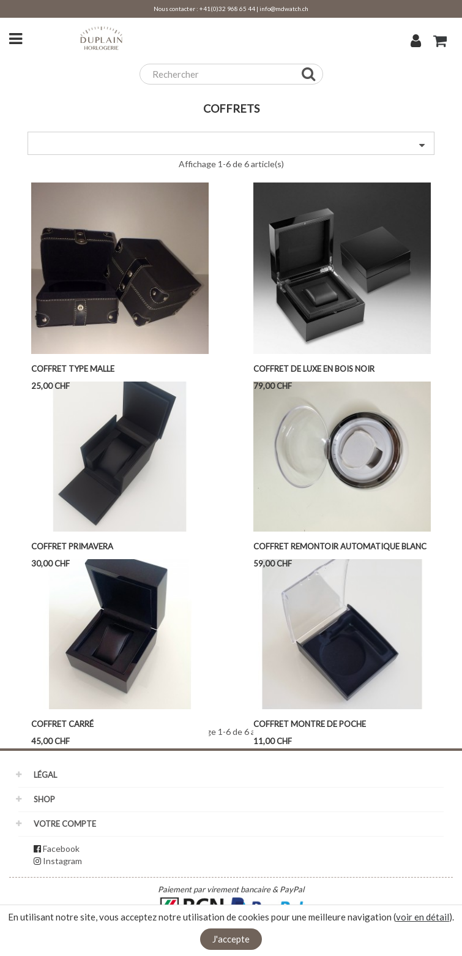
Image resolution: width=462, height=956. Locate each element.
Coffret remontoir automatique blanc (340, 546)
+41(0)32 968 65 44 (227, 8)
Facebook (61, 848)
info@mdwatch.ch (283, 8)
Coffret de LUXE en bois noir (313, 369)
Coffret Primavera (72, 546)
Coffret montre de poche (309, 724)
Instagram (62, 861)
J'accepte (231, 938)
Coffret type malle (72, 369)
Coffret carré (62, 724)
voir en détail (422, 916)
